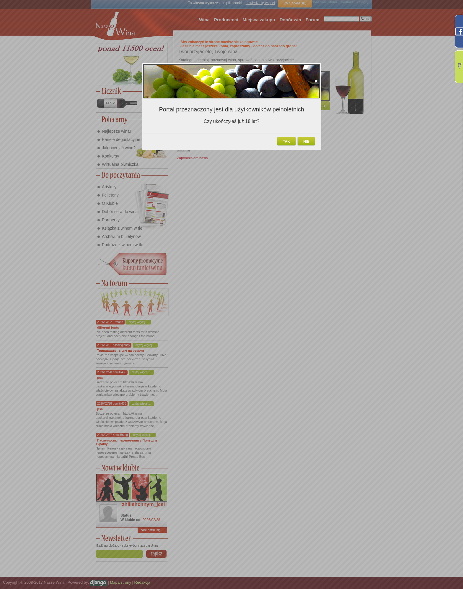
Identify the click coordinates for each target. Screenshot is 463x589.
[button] (316, 81)
